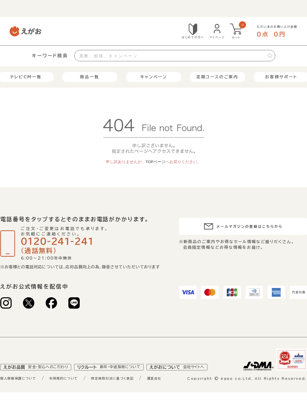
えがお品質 (39, 380)
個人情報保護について (23, 391)
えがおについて (194, 380)
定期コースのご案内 (217, 77)
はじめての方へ (193, 37)
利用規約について (77, 391)
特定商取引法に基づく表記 (135, 391)
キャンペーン (153, 77)
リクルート (119, 380)
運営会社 (184, 391)
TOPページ (155, 162)
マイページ (217, 37)
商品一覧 (89, 77)
